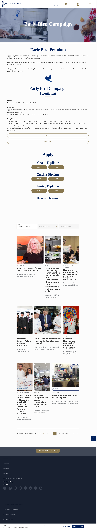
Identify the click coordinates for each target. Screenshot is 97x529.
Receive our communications (48, 451)
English (56, 6)
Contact (47, 135)
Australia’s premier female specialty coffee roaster (29, 271)
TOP (93, 438)
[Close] (94, 526)
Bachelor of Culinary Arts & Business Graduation (24, 343)
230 (66, 433)
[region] (48, 526)
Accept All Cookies (78, 526)
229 (62, 433)
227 (55, 433)
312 (74, 433)
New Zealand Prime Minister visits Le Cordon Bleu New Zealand (47, 342)
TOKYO (39, 167)
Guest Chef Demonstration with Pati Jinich (65, 398)
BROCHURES (48, 141)
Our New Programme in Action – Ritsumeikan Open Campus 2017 (41, 402)
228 (59, 433)
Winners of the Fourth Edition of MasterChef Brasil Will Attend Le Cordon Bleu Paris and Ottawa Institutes (24, 406)
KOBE (56, 167)
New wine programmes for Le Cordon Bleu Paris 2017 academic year (71, 276)
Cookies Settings (65, 526)
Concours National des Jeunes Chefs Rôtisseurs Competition (69, 345)
